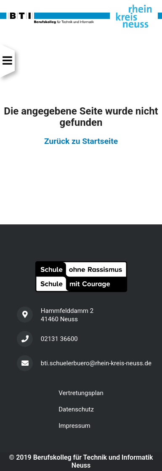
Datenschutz (76, 409)
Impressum (74, 425)
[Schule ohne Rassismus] (81, 276)
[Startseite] (81, 15)
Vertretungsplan (81, 393)
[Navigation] (7, 61)
